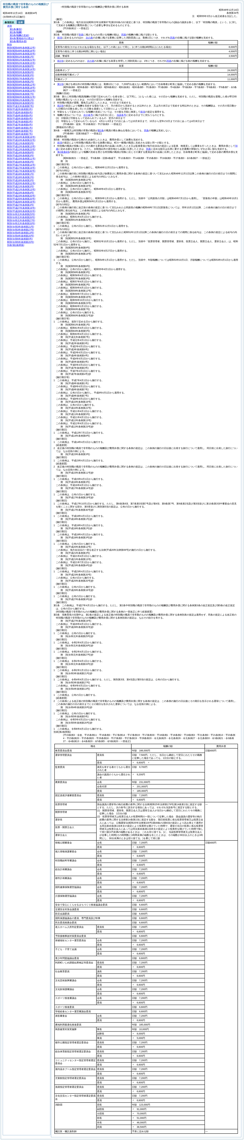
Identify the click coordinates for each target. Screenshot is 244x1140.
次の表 (89, 37)
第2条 (101, 130)
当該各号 (121, 115)
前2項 (60, 61)
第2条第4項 (63, 152)
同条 (146, 130)
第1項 (60, 84)
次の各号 (88, 115)
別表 (81, 34)
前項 (59, 37)
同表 (123, 34)
